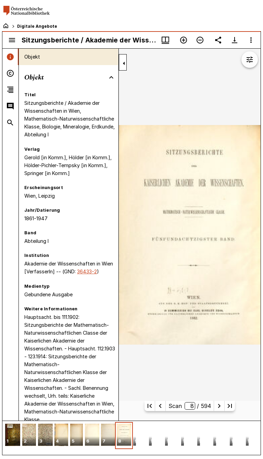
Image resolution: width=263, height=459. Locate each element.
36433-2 (87, 271)
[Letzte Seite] (230, 406)
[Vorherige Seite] (160, 406)
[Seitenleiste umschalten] (12, 40)
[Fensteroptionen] (251, 40)
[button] (12, 435)
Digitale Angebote (37, 26)
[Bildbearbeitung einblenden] (249, 59)
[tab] (10, 57)
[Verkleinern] (200, 40)
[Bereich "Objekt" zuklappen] (111, 77)
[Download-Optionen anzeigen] (234, 40)
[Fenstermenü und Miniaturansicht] (165, 40)
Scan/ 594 (189, 406)
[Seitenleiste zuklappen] (124, 63)
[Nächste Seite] (219, 406)
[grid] (131, 438)
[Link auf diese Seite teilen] (218, 40)
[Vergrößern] (183, 40)
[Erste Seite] (150, 406)
